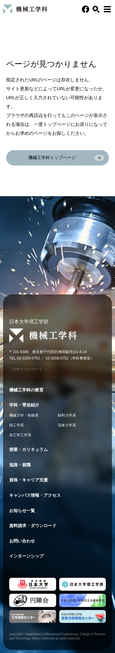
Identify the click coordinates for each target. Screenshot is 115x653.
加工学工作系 (20, 435)
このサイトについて (28, 369)
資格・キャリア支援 (28, 479)
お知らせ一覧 (22, 510)
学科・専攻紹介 (24, 404)
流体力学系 (67, 425)
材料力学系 (67, 415)
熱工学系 (16, 425)
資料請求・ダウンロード (32, 525)
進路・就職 (20, 464)
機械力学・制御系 (24, 415)
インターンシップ (26, 556)
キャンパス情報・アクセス (35, 495)
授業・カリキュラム (28, 449)
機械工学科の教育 (26, 389)
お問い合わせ (22, 540)
